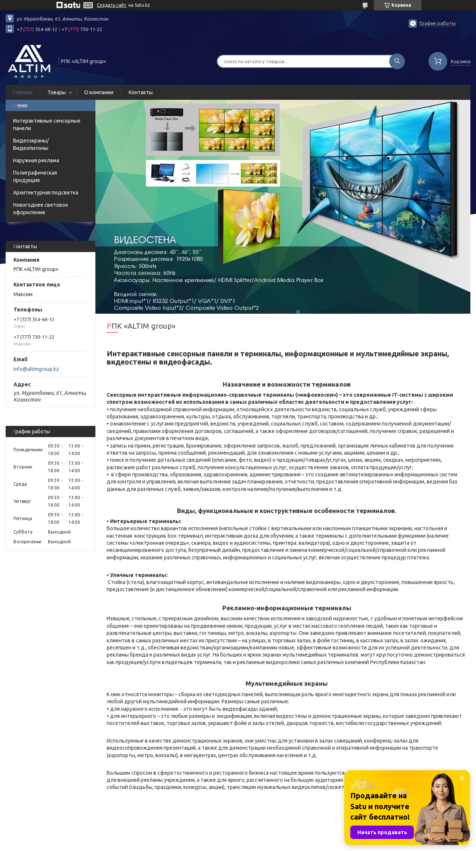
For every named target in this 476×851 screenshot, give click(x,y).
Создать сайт (111, 5)
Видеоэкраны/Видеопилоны (31, 144)
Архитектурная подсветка (45, 193)
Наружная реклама (36, 160)
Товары (57, 92)
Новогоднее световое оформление (40, 208)
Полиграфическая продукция (35, 176)
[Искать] (397, 61)
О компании (98, 92)
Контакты (141, 92)
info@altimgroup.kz (36, 369)
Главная (22, 92)
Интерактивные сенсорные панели (46, 124)
